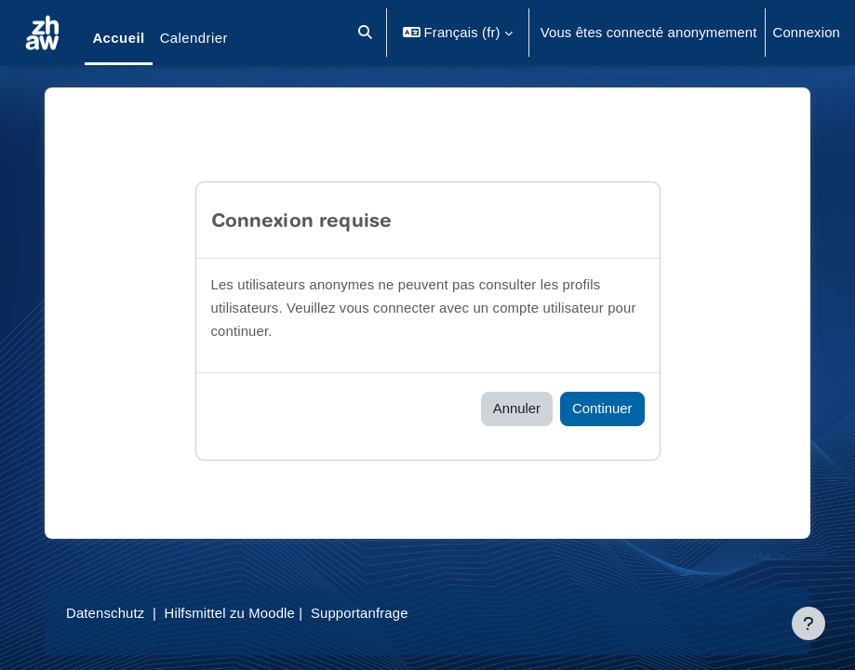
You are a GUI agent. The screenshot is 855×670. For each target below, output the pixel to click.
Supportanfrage (359, 613)
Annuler (517, 408)
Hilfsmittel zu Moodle (230, 613)
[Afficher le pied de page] (808, 623)
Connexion (807, 32)
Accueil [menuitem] (118, 38)
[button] (365, 32)
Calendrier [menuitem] (194, 38)
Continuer (602, 408)
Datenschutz (105, 613)
